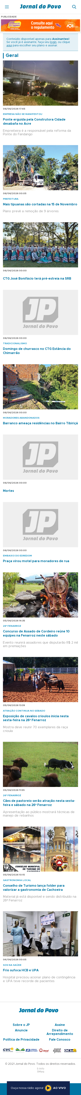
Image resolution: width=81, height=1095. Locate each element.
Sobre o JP (21, 1024)
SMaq (40, 1071)
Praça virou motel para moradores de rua (36, 561)
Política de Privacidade (21, 1039)
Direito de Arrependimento (59, 1032)
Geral (12, 55)
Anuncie (21, 1030)
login (53, 42)
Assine (60, 1024)
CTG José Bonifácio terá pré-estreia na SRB (37, 278)
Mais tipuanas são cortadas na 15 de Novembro (40, 204)
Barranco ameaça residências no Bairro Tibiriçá (40, 423)
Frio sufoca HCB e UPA (21, 970)
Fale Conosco (59, 1039)
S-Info (40, 1069)
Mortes (8, 490)
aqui (9, 45)
